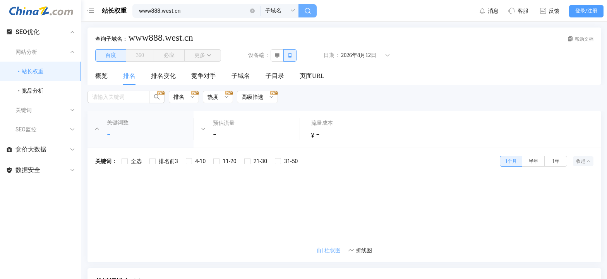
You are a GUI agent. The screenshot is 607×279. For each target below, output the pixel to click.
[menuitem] (101, 76)
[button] (252, 11)
